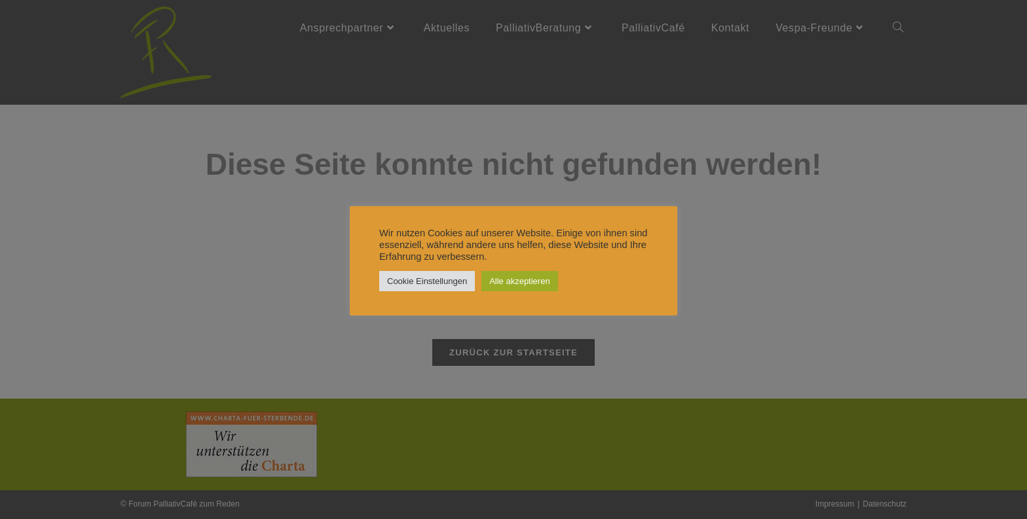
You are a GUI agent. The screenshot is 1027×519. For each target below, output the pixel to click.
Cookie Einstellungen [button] (427, 281)
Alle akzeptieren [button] (519, 281)
